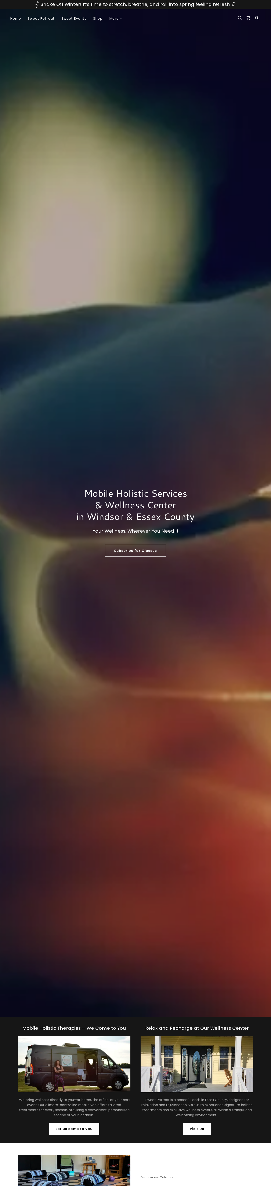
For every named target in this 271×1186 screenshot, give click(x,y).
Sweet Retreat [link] (41, 18)
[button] (116, 18)
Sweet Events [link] (73, 18)
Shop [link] (97, 18)
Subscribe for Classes (135, 550)
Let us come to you (74, 1128)
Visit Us (197, 1128)
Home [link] (15, 18)
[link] (248, 18)
